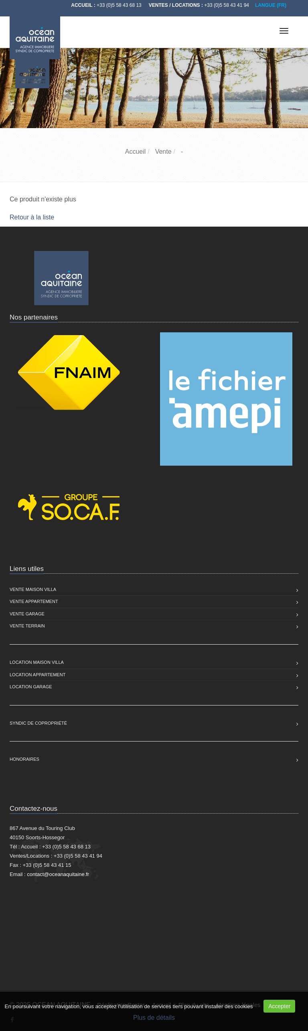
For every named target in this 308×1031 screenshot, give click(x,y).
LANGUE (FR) (270, 5)
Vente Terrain (27, 625)
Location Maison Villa (37, 662)
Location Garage (31, 686)
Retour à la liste (32, 217)
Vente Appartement (34, 601)
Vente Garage (27, 613)
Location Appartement (37, 674)
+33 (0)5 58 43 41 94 (226, 5)
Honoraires (24, 759)
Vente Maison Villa (33, 589)
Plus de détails (154, 1017)
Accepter (279, 1006)
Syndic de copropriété (38, 723)
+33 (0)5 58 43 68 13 (119, 5)
